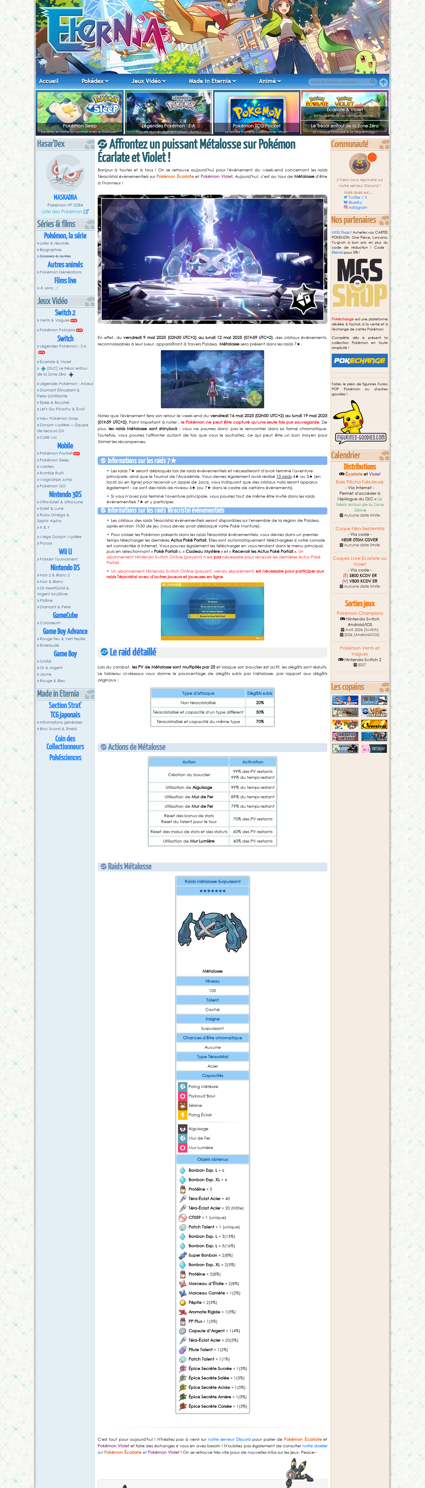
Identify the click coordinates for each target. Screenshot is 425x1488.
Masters (47, 466)
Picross (46, 543)
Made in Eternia (210, 81)
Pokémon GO (53, 486)
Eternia (337, 252)
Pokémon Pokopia (57, 329)
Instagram (358, 207)
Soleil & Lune (51, 508)
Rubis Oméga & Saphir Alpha (53, 517)
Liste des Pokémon (62, 211)
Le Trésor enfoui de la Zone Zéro (345, 126)
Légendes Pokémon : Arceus (66, 383)
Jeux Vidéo (146, 81)
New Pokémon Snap (59, 418)
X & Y (45, 527)
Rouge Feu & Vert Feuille (62, 638)
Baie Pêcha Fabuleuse (360, 482)
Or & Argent (51, 667)
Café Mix (48, 437)
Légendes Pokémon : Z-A (168, 126)
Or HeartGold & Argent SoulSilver (53, 591)
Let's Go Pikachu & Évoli (62, 409)
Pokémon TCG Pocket (256, 126)
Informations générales (61, 722)
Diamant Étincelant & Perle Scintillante (58, 393)
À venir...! (49, 288)
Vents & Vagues (54, 320)
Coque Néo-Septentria (360, 528)
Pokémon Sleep (80, 126)
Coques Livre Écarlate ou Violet (360, 561)
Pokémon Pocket (56, 453)
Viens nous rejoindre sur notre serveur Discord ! (361, 182)
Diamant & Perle (55, 606)
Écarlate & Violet (345, 109)
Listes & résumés (54, 243)
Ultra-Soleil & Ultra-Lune (61, 501)
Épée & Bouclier (54, 402)
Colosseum (50, 622)
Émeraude (49, 645)
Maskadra (65, 197)
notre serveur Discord (229, 1439)
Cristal (45, 661)
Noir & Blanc (51, 581)
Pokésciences (65, 758)
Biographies (51, 249)
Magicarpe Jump (56, 479)
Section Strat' (65, 705)
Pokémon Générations (61, 272)
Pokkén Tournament (58, 559)
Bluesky (355, 202)
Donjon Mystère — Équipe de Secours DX (62, 427)
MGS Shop (340, 232)
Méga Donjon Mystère (60, 536)
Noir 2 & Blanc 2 (55, 575)
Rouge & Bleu (52, 680)
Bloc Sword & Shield (58, 728)
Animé (267, 81)
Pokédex (92, 81)
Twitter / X (358, 197)
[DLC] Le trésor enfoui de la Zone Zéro (62, 371)
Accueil (48, 81)
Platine (46, 600)
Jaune (45, 674)
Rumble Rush (52, 473)
